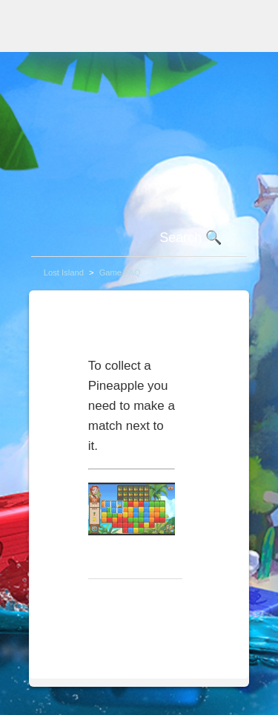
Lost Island (64, 272)
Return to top (130, 602)
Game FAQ (120, 272)
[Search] (139, 238)
